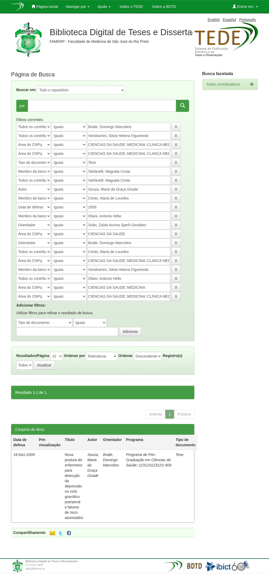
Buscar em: (26, 90)
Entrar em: (245, 6)
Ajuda (104, 6)
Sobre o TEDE (130, 6)
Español (229, 20)
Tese (180, 455)
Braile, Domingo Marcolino (111, 460)
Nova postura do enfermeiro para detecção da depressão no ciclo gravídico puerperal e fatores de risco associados (74, 486)
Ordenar (125, 356)
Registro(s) (172, 356)
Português (247, 20)
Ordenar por (74, 356)
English (214, 20)
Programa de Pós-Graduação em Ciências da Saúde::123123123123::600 (149, 460)
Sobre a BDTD (163, 6)
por (22, 106)
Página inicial (45, 6)
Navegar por (78, 6)
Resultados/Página (32, 356)
